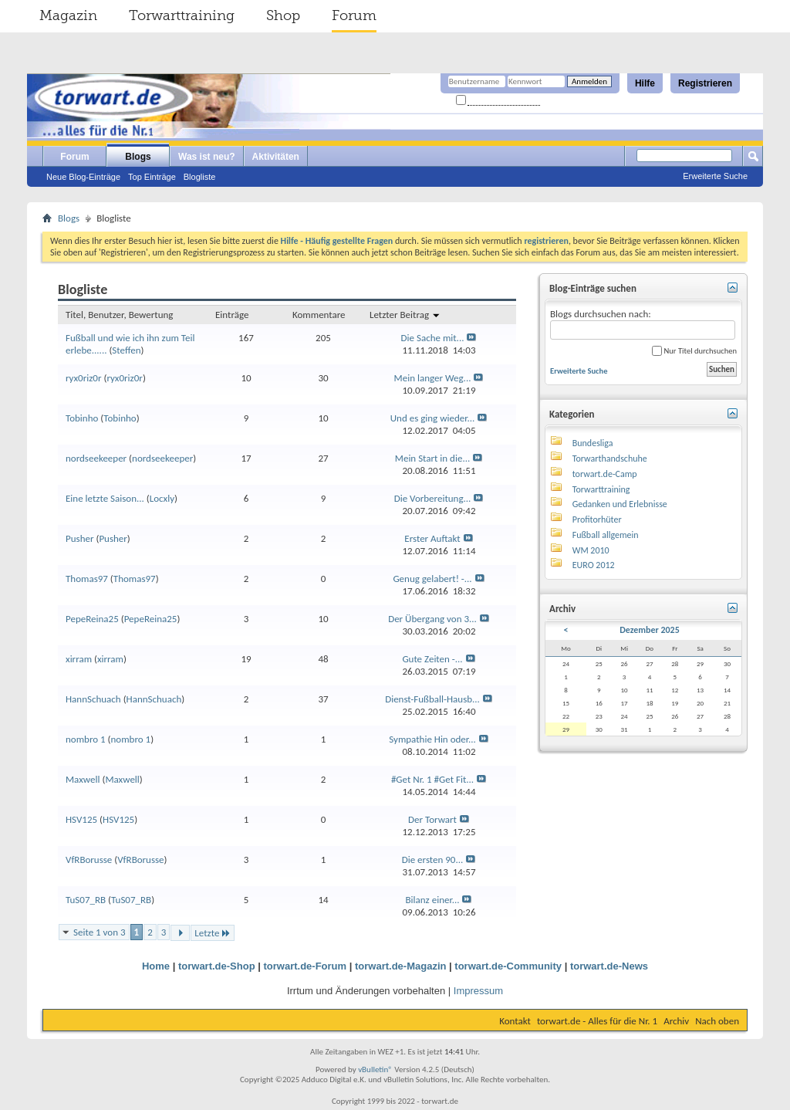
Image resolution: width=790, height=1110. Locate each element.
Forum (354, 15)
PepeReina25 (92, 618)
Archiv (676, 1021)
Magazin (68, 15)
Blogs (137, 156)
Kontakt (515, 1021)
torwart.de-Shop (216, 966)
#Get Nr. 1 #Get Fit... (432, 779)
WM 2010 (590, 550)
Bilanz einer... (433, 899)
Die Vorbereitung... (432, 498)
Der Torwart (432, 819)
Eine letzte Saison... (105, 498)
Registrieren (705, 83)
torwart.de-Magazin (400, 966)
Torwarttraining (182, 15)
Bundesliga (592, 443)
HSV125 (81, 819)
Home (156, 966)
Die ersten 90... (433, 859)
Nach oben (717, 1021)
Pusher (79, 538)
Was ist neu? (206, 156)
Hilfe (645, 83)
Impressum (478, 991)
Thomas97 (87, 578)
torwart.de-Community (508, 966)
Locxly (162, 498)
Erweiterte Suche (715, 176)
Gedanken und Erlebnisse (619, 504)
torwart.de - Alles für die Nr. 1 (597, 1021)
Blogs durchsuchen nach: (642, 324)
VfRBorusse (89, 859)
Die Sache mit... (432, 337)
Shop (283, 15)
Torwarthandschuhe (609, 458)
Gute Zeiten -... (432, 659)
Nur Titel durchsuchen (694, 351)
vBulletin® (375, 1069)
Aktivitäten (275, 156)
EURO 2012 (593, 565)
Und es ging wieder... (432, 418)
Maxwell (83, 779)
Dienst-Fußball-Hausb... (432, 699)
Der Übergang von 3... (432, 618)
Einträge (231, 314)
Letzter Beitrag (405, 314)
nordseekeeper (96, 458)
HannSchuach (93, 699)
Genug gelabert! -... (432, 578)
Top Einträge (152, 176)
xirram (79, 659)
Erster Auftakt (432, 538)
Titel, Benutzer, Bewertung (119, 314)
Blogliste (200, 176)
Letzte (212, 933)
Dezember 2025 (650, 629)
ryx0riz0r (83, 378)
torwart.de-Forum (305, 966)
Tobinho (82, 418)
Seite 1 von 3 (99, 932)
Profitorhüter (597, 519)
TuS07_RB (86, 899)
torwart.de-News (609, 966)
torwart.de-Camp (604, 474)
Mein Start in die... (432, 458)
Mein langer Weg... (432, 378)
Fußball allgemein (605, 535)
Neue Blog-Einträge (83, 176)
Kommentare (319, 314)
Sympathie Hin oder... (432, 739)
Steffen (126, 350)
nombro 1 (86, 739)
